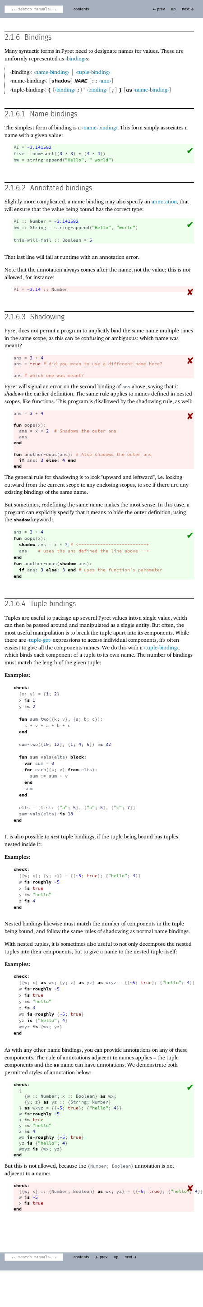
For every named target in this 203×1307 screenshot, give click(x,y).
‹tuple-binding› (93, 72)
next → (188, 9)
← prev (158, 9)
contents (81, 9)
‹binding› (75, 58)
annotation (164, 201)
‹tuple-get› (39, 639)
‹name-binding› (51, 72)
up (173, 9)
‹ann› (105, 80)
